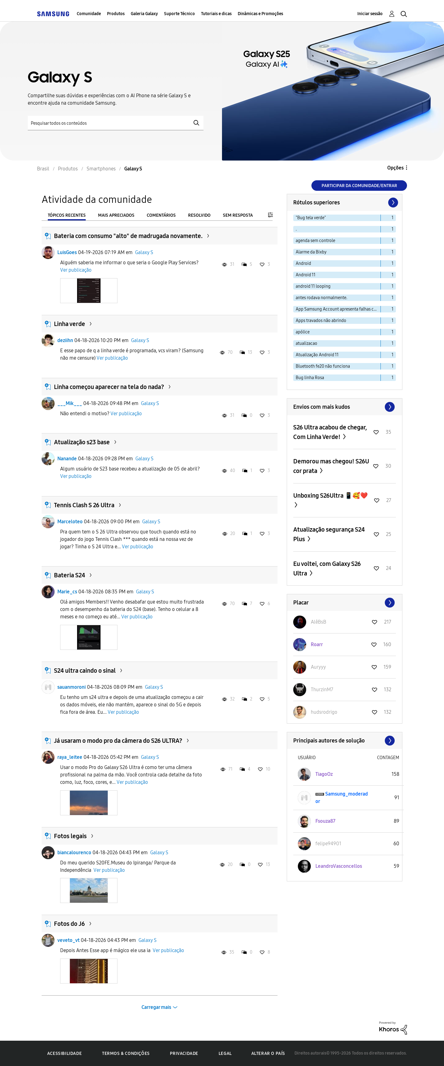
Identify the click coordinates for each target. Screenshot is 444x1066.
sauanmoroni (71, 687)
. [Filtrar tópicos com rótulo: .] (296, 229)
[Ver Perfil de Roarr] (317, 644)
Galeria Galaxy (144, 13)
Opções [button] (395, 168)
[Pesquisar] (116, 123)
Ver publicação (76, 270)
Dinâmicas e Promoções (260, 13)
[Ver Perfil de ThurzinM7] (322, 689)
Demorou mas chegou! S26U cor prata (331, 466)
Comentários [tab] (161, 215)
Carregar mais (156, 1007)
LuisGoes (67, 252)
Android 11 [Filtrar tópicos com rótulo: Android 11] (305, 275)
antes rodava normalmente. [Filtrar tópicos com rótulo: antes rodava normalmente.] (321, 297)
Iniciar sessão (370, 13)
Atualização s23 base (82, 442)
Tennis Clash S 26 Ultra (84, 505)
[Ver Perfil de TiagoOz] (324, 774)
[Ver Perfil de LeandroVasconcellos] (338, 866)
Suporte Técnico (179, 13)
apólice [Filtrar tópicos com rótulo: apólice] (303, 332)
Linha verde (69, 324)
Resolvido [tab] (199, 215)
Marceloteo (70, 522)
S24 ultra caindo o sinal (85, 670)
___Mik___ (69, 403)
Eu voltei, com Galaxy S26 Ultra (327, 568)
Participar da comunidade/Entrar (359, 185)
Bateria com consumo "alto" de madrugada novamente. (128, 236)
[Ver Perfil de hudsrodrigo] (324, 712)
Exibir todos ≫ (344, 407)
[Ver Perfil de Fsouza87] (325, 821)
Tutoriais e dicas (216, 13)
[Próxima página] (392, 202)
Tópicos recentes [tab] (67, 215)
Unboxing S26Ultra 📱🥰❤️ (330, 495)
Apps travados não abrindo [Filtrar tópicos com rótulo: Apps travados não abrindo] (321, 320)
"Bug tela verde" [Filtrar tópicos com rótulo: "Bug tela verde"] (311, 217)
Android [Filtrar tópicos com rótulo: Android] (303, 263)
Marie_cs (67, 592)
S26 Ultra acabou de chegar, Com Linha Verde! (330, 432)
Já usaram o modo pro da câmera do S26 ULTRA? (118, 740)
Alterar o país (268, 1053)
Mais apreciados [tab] (116, 215)
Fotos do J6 (69, 923)
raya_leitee (69, 757)
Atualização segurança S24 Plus (329, 534)
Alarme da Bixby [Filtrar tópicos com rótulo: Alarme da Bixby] (311, 252)
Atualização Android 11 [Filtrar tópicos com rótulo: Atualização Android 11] (317, 354)
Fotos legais (70, 836)
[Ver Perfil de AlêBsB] (318, 622)
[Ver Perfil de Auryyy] (318, 667)
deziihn (65, 340)
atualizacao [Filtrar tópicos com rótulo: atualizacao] (306, 343)
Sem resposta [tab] (238, 215)
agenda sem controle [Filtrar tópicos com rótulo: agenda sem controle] (315, 240)
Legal (225, 1053)
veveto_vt (68, 940)
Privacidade (184, 1053)
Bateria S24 (69, 575)
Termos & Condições (126, 1053)
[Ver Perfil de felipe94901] (328, 844)
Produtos (116, 13)
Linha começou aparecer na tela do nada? (109, 387)
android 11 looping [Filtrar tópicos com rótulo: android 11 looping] (313, 286)
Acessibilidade (64, 1053)
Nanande (67, 459)
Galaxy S (144, 252)
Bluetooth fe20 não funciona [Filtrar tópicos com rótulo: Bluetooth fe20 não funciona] (323, 366)
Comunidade (89, 13)
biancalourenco (74, 852)
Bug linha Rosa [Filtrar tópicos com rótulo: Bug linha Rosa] (310, 377)
